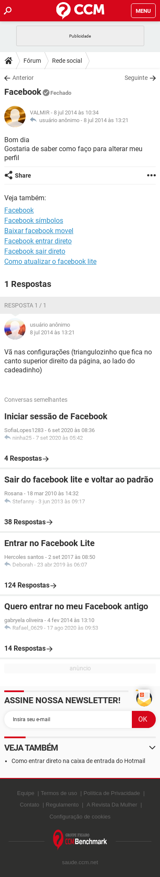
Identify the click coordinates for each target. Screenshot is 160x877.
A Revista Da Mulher (112, 804)
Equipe (25, 793)
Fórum (32, 60)
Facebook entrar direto (38, 241)
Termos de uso (59, 793)
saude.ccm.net (80, 862)
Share (23, 175)
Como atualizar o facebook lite (50, 261)
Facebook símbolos (33, 220)
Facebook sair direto (34, 251)
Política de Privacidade (112, 793)
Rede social (67, 60)
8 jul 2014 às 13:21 (106, 120)
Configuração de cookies (80, 816)
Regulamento (62, 804)
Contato (29, 804)
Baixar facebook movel (38, 231)
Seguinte (136, 77)
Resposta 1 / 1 (25, 305)
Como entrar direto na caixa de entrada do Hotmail (78, 760)
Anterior (23, 77)
